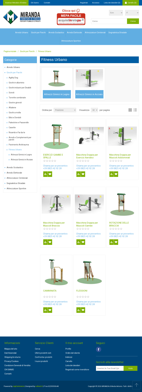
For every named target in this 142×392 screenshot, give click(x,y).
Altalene (12, 107)
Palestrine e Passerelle (19, 122)
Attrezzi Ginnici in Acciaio (22, 159)
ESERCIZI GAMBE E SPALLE (53, 156)
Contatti (47, 3)
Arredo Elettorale (74, 32)
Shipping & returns (12, 357)
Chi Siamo (35, 3)
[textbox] (109, 21)
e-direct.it (39, 386)
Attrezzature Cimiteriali (95, 32)
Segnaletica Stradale (117, 32)
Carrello (68, 361)
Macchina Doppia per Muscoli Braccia (54, 224)
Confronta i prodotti (43, 357)
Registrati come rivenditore (77, 369)
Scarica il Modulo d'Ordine (15, 3)
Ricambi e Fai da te (17, 132)
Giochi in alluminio (16, 83)
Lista (135, 110)
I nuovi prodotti (41, 361)
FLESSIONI (81, 290)
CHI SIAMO (9, 369)
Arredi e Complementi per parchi (20, 138)
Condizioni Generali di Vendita (17, 365)
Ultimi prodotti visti (43, 353)
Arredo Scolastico (56, 32)
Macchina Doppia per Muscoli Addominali (120, 156)
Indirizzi (68, 357)
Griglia (130, 110)
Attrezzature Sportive (71, 41)
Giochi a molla (15, 112)
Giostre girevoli (15, 102)
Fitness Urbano (15, 150)
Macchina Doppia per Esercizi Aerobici (87, 156)
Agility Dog (13, 78)
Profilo (68, 349)
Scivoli (11, 92)
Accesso (95, 3)
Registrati (84, 3)
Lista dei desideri (72, 365)
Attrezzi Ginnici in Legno (21, 155)
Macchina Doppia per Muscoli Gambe (87, 224)
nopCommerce (18, 386)
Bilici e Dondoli (15, 117)
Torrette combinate (17, 97)
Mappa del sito (10, 349)
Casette (12, 127)
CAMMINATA (49, 290)
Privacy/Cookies (11, 361)
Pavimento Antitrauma (19, 145)
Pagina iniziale (10, 51)
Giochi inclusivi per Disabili (20, 88)
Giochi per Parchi (38, 32)
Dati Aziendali (10, 353)
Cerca (37, 349)
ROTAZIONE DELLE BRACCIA (119, 224)
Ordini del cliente (72, 353)
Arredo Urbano (21, 32)
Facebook (98, 349)
